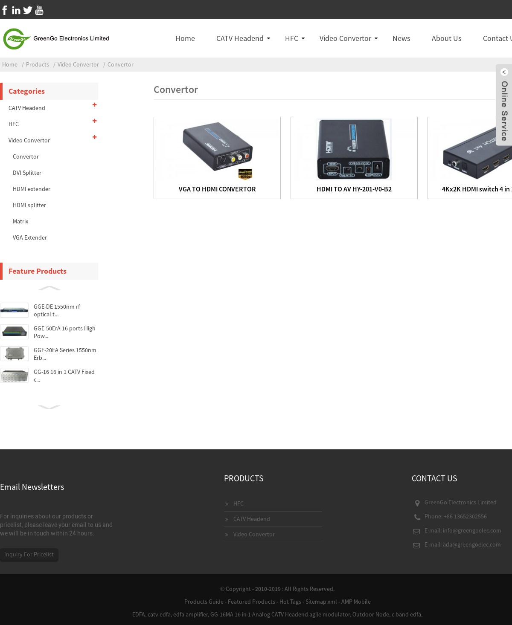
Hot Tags (290, 601)
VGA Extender (30, 237)
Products (37, 64)
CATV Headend (240, 38)
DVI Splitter (27, 173)
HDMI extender (31, 189)
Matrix (20, 221)
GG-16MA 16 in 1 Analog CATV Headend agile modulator (280, 614)
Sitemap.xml (321, 601)
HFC (291, 38)
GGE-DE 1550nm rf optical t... (57, 310)
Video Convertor (345, 38)
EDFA (138, 614)
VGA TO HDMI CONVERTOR (217, 189)
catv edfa (159, 614)
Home (185, 38)
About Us (447, 38)
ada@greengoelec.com (472, 544)
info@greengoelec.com (472, 530)
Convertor (121, 64)
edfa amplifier (190, 614)
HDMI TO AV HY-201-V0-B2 (354, 189)
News (401, 38)
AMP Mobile (356, 601)
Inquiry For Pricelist (29, 554)
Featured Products (251, 601)
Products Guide (204, 601)
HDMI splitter (29, 205)
